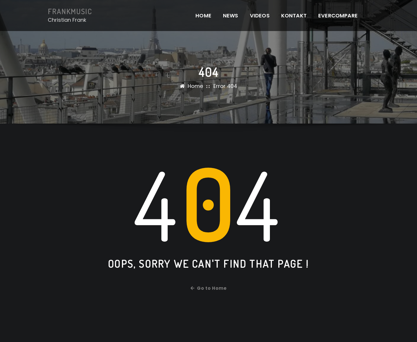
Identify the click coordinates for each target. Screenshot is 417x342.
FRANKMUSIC (70, 11)
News (230, 15)
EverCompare (338, 15)
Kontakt (294, 15)
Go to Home (209, 288)
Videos (260, 15)
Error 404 (225, 86)
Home (203, 15)
